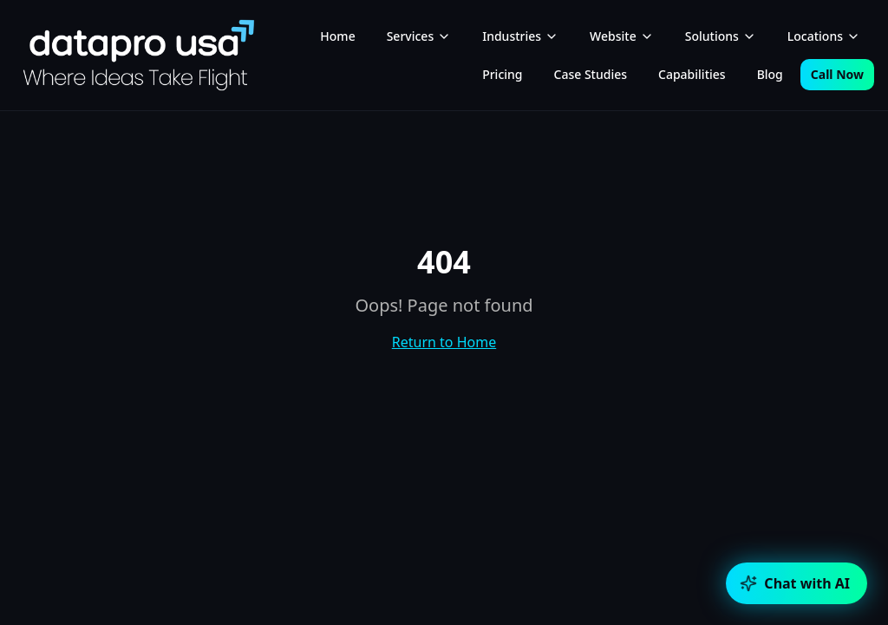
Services (419, 36)
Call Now (837, 74)
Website (622, 36)
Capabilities (692, 74)
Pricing (502, 74)
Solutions (720, 36)
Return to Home (444, 342)
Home (337, 36)
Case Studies (591, 74)
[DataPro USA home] (139, 55)
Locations (823, 36)
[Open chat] (796, 583)
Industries (520, 36)
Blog (770, 74)
